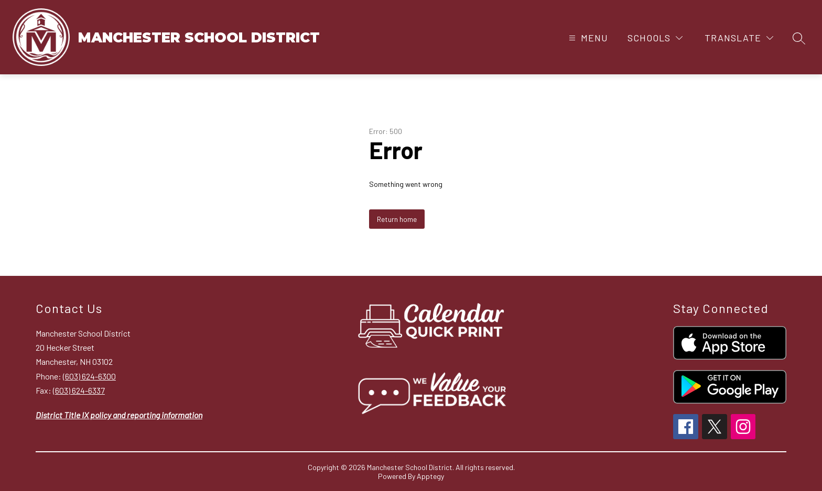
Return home (397, 219)
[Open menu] (587, 37)
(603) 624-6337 (79, 390)
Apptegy (430, 476)
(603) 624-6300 (89, 376)
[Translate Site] (739, 37)
